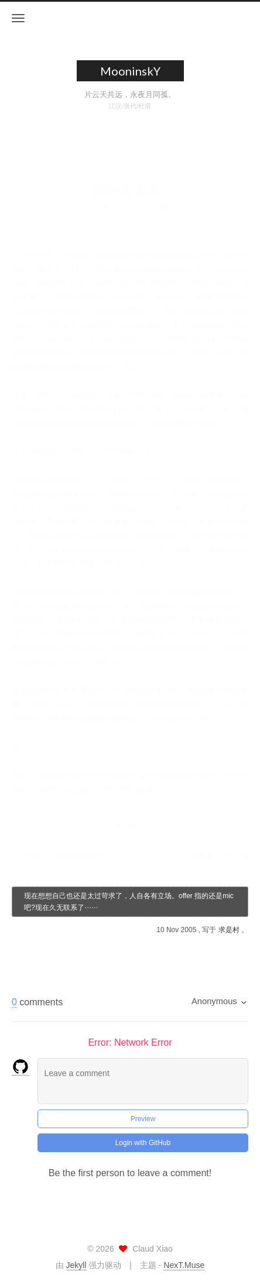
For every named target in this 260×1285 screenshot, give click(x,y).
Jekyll (76, 1265)
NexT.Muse (183, 1265)
